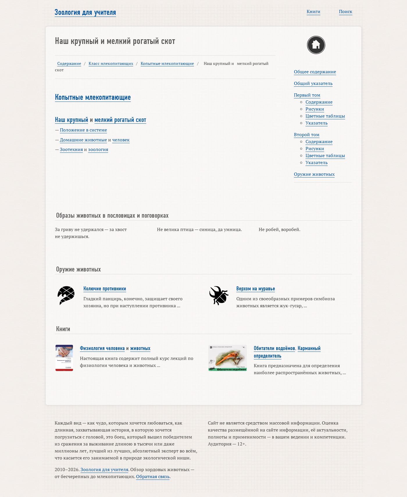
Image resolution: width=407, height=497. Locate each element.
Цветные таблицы (325, 116)
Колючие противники (104, 288)
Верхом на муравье (255, 288)
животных (140, 348)
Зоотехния (71, 149)
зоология (98, 149)
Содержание (69, 63)
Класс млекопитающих (111, 63)
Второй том (306, 134)
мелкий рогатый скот (120, 119)
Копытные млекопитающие (167, 63)
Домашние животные (83, 139)
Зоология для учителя (85, 12)
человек (121, 139)
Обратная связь (152, 476)
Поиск (345, 11)
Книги (313, 11)
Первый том (307, 95)
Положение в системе (83, 130)
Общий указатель (313, 83)
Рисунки (315, 109)
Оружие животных (314, 174)
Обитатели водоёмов (274, 348)
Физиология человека (102, 348)
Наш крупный (71, 119)
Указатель (317, 123)
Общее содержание (315, 71)
